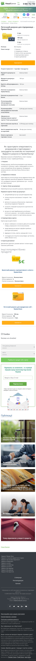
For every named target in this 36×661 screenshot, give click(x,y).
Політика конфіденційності (10, 619)
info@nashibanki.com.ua (19, 600)
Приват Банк (12, 657)
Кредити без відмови (7, 568)
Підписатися (18, 384)
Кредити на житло (6, 566)
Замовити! (18, 63)
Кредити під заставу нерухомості (10, 559)
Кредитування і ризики (8, 617)
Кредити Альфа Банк (7, 561)
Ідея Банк (28, 657)
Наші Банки (5, 547)
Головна (3, 21)
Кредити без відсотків (7, 572)
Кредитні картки (16, 17)
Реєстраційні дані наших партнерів (13, 614)
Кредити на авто (6, 563)
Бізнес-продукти (13, 21)
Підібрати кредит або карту (18, 360)
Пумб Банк (20, 657)
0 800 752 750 (29, 4)
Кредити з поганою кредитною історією (12, 558)
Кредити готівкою (5, 17)
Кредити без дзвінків (7, 570)
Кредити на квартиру (7, 565)
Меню (33, 17)
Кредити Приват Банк (7, 556)
